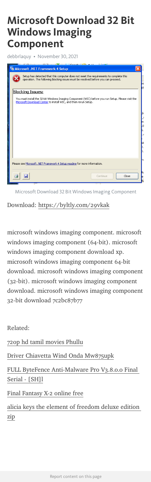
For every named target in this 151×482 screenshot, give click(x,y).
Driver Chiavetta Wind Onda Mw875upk (60, 355)
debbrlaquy (19, 56)
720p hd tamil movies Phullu (45, 342)
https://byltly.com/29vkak (73, 205)
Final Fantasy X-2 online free (45, 393)
